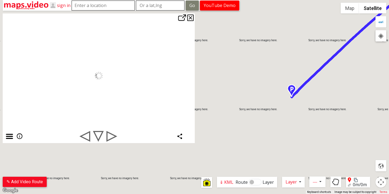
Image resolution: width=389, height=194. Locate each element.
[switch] (255, 182)
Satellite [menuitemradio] (373, 8)
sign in (64, 5)
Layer (268, 182)
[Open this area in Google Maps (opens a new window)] (10, 190)
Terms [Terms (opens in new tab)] (383, 191)
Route (242, 182)
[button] (312, 91)
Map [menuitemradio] (349, 8)
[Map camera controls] (380, 182)
